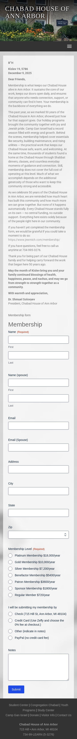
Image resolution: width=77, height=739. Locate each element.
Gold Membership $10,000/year (35, 562)
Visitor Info (48, 715)
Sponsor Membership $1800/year (36, 588)
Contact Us (64, 715)
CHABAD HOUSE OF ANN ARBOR (37, 12)
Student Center (18, 705)
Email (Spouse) (18, 440)
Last (10, 362)
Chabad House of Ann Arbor (38, 724)
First (10, 347)
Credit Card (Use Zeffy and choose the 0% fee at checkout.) (39, 622)
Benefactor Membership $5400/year (38, 575)
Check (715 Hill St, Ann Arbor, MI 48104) (40, 614)
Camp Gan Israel (16, 715)
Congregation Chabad (45, 705)
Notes (12, 650)
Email (11, 418)
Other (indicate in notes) (30, 631)
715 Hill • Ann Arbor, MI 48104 (38, 729)
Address (13, 461)
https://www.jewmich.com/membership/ (34, 239)
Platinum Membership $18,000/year (37, 555)
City (10, 483)
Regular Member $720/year (32, 595)
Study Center (46, 710)
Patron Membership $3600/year (35, 581)
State (11, 505)
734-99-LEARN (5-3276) (38, 734)
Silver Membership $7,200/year (35, 568)
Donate (34, 715)
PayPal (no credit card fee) (32, 637)
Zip (10, 527)
